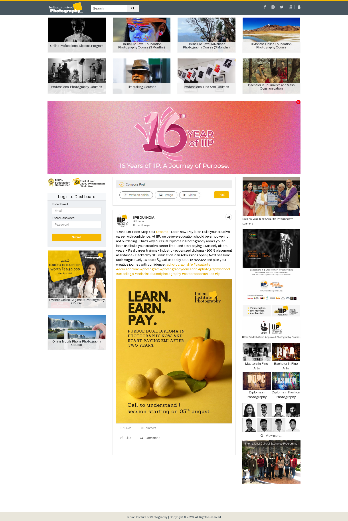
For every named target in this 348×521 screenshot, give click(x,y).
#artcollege (125, 274)
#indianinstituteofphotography (157, 274)
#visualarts (202, 264)
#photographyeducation (178, 269)
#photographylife (179, 264)
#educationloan (128, 269)
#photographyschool (214, 269)
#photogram (150, 269)
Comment (150, 438)
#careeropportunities (198, 274)
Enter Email (60, 204)
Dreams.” (163, 232)
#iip (217, 274)
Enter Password (63, 218)
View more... (271, 435)
